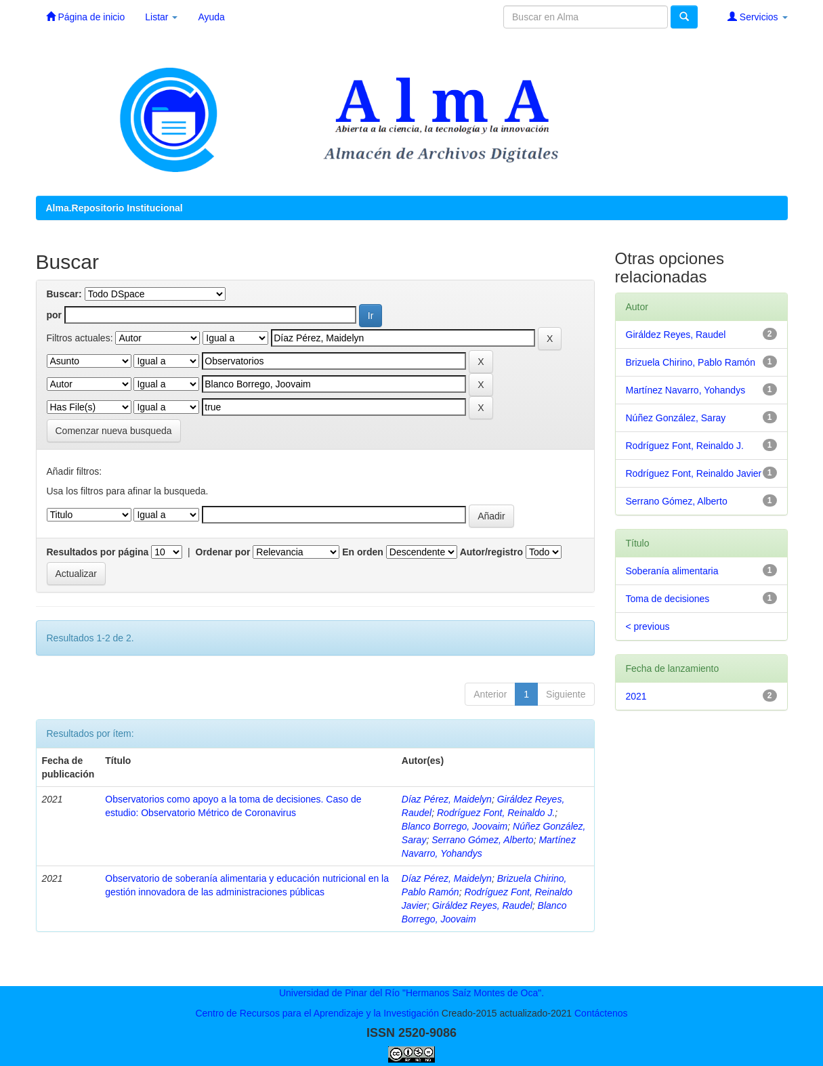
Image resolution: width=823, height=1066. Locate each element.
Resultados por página (98, 552)
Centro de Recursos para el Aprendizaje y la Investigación (317, 1013)
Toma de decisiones (668, 598)
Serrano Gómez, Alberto (482, 839)
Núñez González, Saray (676, 417)
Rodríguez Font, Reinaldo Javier (694, 473)
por (54, 315)
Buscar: (64, 294)
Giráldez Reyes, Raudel (482, 905)
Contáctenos (601, 1013)
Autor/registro (491, 552)
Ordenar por (223, 552)
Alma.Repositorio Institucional (114, 207)
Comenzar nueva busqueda (114, 430)
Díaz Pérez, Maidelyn (447, 799)
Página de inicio (85, 16)
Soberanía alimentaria (672, 571)
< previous (648, 626)
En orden (362, 552)
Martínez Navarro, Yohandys (686, 390)
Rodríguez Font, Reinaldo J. (496, 812)
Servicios (757, 16)
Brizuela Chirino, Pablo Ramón (690, 362)
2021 (636, 696)
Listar (161, 17)
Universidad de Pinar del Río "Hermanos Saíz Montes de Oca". (411, 992)
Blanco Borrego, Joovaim (454, 826)
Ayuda (211, 17)
